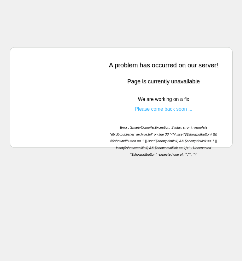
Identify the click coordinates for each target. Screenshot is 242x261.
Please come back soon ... (164, 109)
